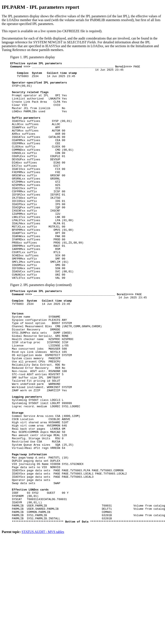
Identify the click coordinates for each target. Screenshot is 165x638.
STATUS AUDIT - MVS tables (43, 623)
